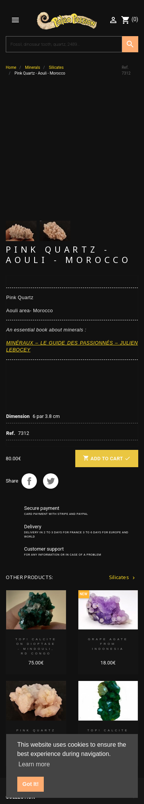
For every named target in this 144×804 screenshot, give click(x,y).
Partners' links (26, 713)
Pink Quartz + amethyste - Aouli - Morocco (36, 612)
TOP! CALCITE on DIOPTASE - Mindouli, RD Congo (36, 521)
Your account (24, 699)
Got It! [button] (30, 784)
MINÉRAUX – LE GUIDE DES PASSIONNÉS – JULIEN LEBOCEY (72, 221)
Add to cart (106, 333)
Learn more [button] (34, 764)
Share (29, 355)
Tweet (50, 355)
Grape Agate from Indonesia (108, 518)
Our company (23, 686)
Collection (20, 672)
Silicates (123, 451)
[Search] (64, 44)
